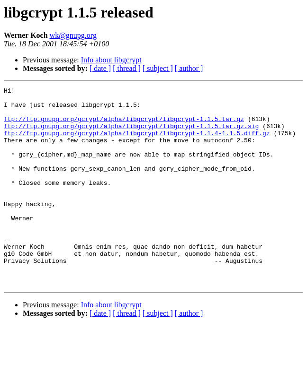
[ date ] (100, 68)
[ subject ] (158, 68)
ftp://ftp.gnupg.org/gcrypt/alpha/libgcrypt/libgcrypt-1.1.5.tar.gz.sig (131, 134)
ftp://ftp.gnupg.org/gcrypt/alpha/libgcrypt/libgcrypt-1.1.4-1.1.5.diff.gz (137, 143)
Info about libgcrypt (111, 60)
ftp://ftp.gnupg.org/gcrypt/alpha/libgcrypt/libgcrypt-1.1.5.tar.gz (124, 126)
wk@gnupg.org (73, 35)
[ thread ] (127, 68)
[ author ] (189, 68)
